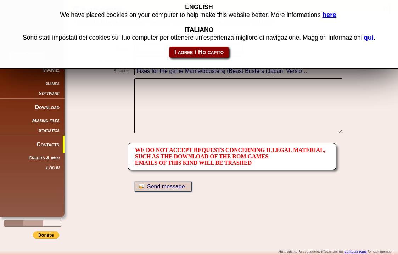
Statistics (49, 130)
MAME (51, 70)
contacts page (356, 251)
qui (369, 37)
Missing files (46, 120)
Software (49, 93)
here (329, 14)
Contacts (48, 144)
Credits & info (44, 157)
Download (47, 107)
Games (53, 83)
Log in (53, 167)
